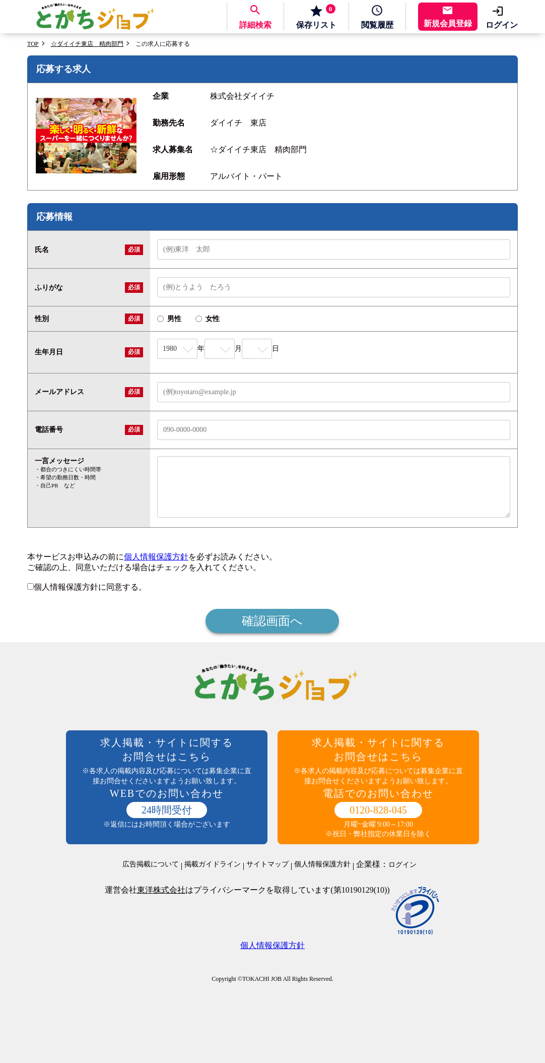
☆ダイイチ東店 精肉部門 (87, 43)
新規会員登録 (448, 23)
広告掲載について (150, 864)
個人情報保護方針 (156, 556)
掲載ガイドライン (212, 864)
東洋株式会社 (161, 890)
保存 (316, 16)
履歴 (377, 25)
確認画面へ (272, 621)
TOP (32, 43)
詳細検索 (255, 25)
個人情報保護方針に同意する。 (87, 587)
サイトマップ (267, 864)
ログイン (502, 25)
